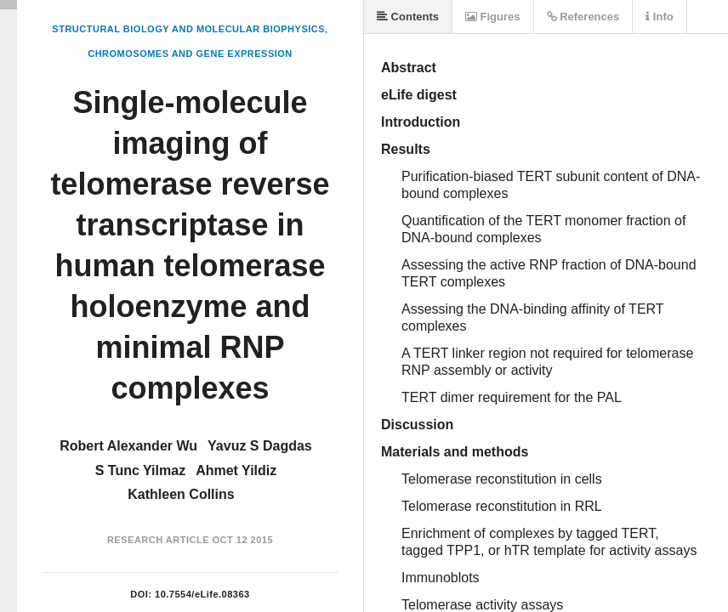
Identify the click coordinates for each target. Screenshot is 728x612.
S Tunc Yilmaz (140, 470)
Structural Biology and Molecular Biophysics (188, 29)
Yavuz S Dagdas (260, 446)
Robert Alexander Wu (128, 446)
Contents (408, 16)
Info (659, 16)
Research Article (158, 540)
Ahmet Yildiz (236, 470)
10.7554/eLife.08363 (202, 594)
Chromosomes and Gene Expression (190, 53)
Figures (492, 16)
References (583, 16)
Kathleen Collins (181, 494)
